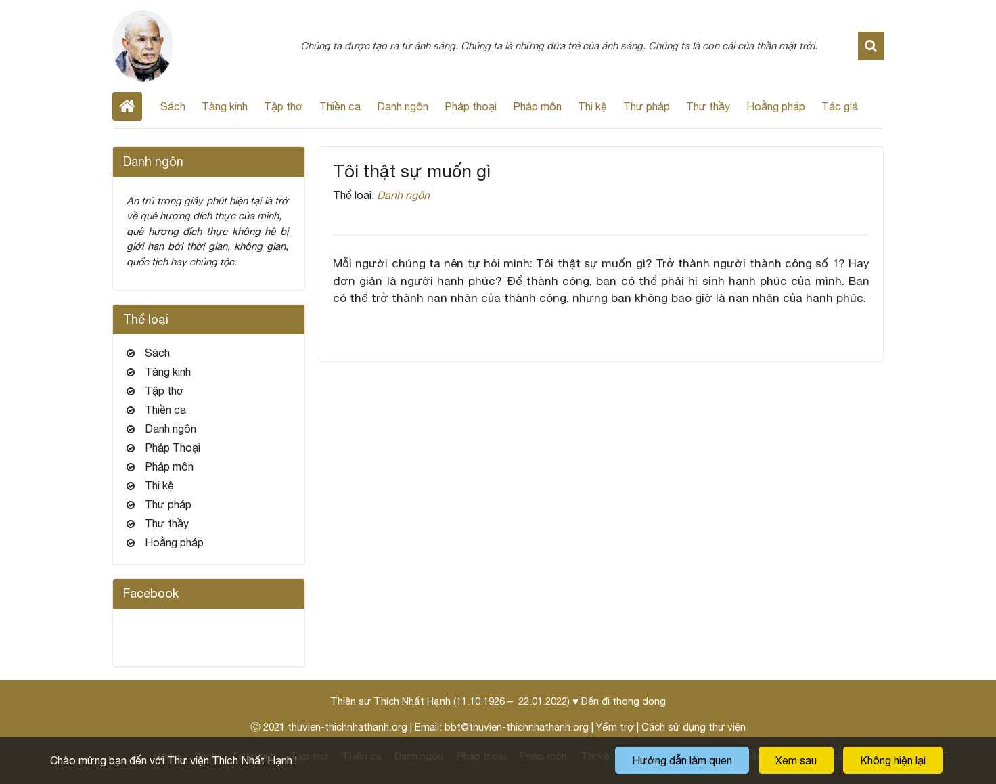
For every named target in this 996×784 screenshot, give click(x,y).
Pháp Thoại (172, 447)
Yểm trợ (615, 727)
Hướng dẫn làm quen (682, 760)
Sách (172, 106)
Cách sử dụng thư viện (693, 727)
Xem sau (796, 760)
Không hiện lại (893, 760)
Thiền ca (340, 106)
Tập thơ (283, 106)
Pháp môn (537, 106)
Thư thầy (708, 106)
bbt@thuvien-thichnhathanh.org (517, 727)
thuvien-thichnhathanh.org (347, 727)
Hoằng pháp (775, 106)
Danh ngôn (402, 106)
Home (127, 106)
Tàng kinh (225, 106)
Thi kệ (592, 106)
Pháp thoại (471, 106)
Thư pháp (646, 106)
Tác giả (839, 106)
